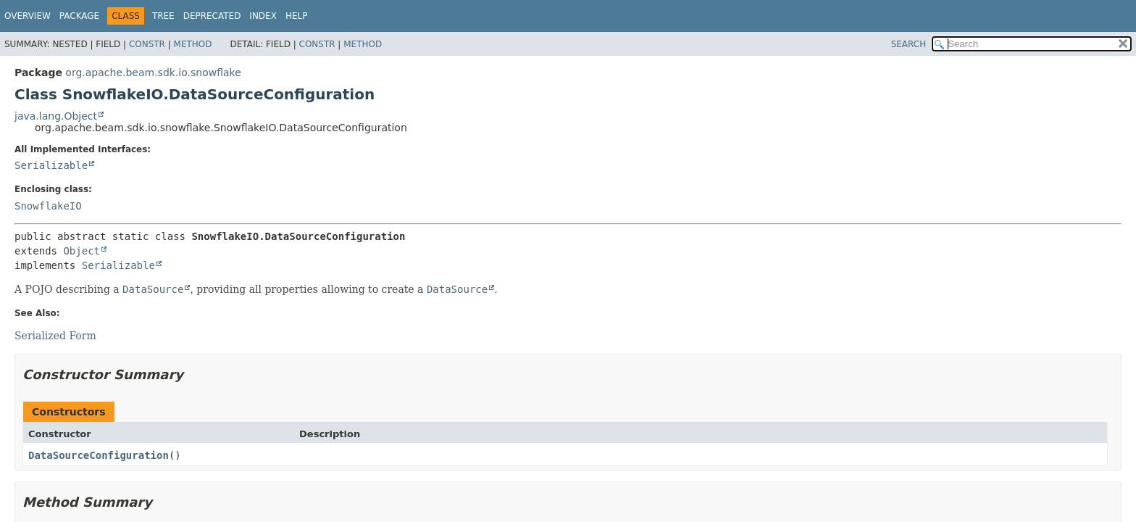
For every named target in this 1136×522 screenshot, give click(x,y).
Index (263, 16)
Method (193, 44)
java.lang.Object (55, 116)
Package (79, 16)
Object (81, 251)
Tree (163, 16)
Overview (27, 16)
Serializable (51, 165)
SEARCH (909, 44)
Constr (147, 44)
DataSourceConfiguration (98, 455)
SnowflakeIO (48, 206)
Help (296, 16)
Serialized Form (55, 335)
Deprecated (212, 16)
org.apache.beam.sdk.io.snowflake (153, 72)
